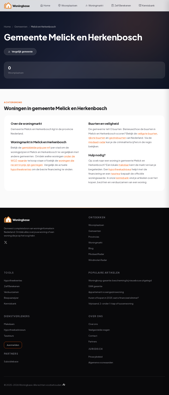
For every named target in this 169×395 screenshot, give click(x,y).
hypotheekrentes (21, 169)
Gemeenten (20, 26)
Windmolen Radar (97, 260)
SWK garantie (95, 286)
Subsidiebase (11, 361)
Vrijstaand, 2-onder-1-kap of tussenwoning (110, 303)
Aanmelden (13, 345)
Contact (92, 335)
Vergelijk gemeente (20, 51)
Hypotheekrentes (13, 280)
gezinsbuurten (117, 137)
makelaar (123, 164)
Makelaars (9, 324)
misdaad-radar (96, 142)
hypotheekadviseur (120, 169)
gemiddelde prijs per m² (36, 147)
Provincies (93, 236)
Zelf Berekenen (121, 5)
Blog (90, 248)
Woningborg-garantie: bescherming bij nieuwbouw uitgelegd (120, 280)
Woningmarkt (94, 5)
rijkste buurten (96, 137)
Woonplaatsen (67, 5)
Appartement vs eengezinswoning (106, 292)
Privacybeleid (95, 356)
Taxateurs (9, 335)
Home (45, 5)
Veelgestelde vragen (99, 330)
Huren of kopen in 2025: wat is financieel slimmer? (113, 297)
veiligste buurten (147, 133)
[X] (5, 243)
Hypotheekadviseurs (15, 330)
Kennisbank (147, 5)
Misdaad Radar (96, 254)
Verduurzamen (11, 292)
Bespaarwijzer (11, 297)
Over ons (93, 324)
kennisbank (122, 177)
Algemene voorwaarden (100, 362)
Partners (92, 341)
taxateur (115, 173)
